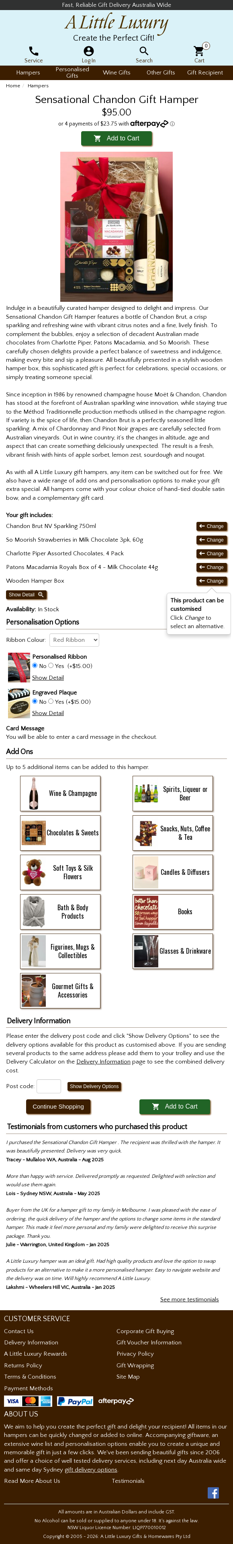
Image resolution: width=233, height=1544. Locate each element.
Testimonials (128, 1481)
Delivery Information (31, 1342)
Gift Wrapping (135, 1365)
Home (13, 86)
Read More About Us (32, 1481)
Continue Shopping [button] (58, 1106)
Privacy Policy (135, 1353)
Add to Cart (116, 138)
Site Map (128, 1376)
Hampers (38, 86)
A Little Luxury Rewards (35, 1353)
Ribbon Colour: (26, 640)
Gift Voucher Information (149, 1342)
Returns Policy (23, 1365)
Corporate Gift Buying (145, 1331)
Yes (59, 666)
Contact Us (19, 1331)
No (42, 666)
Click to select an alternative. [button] (197, 613)
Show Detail (27, 594)
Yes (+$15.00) (72, 702)
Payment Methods (28, 1388)
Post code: (20, 1086)
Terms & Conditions (30, 1376)
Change (211, 526)
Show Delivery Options (94, 1086)
